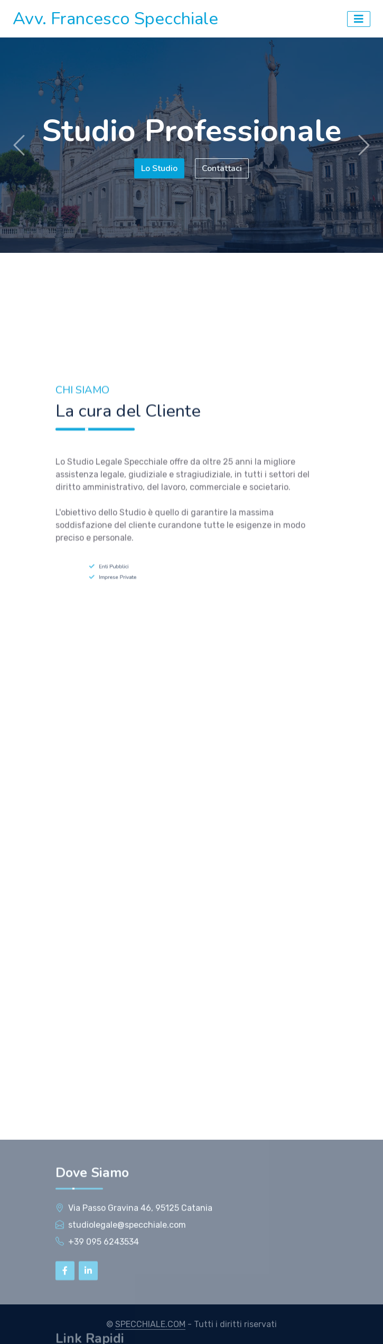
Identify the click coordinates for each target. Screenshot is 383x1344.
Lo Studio (159, 168)
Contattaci (222, 168)
